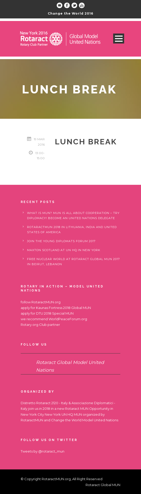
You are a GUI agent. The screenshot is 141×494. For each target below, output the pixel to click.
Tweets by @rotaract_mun (42, 451)
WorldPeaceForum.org (68, 319)
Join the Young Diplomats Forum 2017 (61, 241)
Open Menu (118, 39)
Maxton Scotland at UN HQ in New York (63, 250)
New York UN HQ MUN (63, 414)
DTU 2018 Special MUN (55, 313)
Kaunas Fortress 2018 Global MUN (63, 308)
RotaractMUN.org (46, 302)
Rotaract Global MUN (103, 485)
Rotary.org (29, 325)
